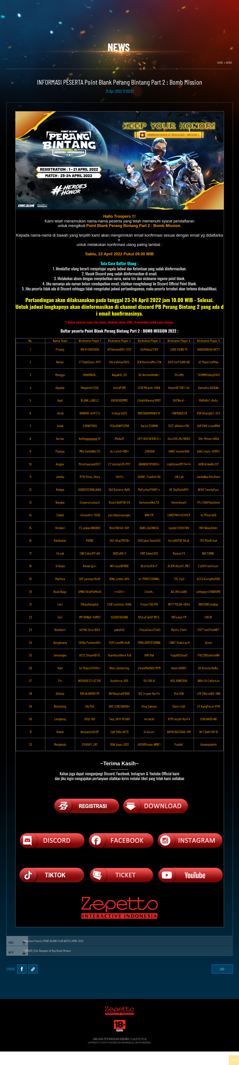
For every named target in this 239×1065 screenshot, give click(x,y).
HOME (219, 63)
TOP (231, 1057)
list (217, 980)
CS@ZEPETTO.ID (138, 1052)
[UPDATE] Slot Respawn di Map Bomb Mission (45, 957)
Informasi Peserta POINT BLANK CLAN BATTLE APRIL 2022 (52, 944)
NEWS (228, 63)
